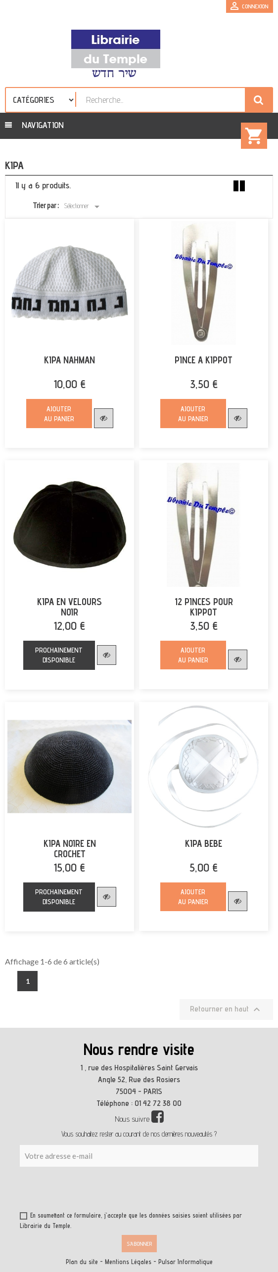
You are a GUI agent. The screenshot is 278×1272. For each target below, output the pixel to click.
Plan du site (82, 1262)
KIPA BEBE (203, 843)
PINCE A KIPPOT (203, 360)
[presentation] (115, 1191)
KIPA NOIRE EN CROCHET (70, 848)
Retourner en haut (226, 1009)
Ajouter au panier (59, 414)
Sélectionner (83, 207)
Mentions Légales (128, 1262)
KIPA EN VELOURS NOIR (69, 607)
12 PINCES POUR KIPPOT (204, 607)
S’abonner (139, 1243)
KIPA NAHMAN (69, 360)
